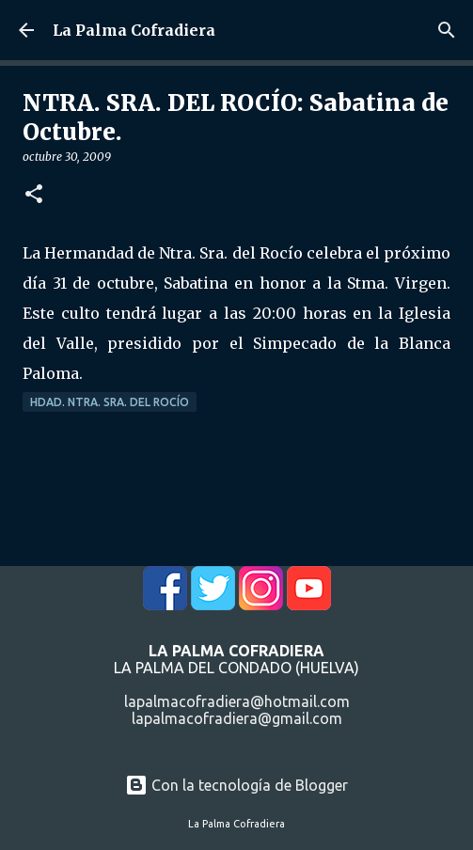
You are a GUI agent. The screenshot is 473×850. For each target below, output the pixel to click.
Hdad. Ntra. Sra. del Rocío (109, 402)
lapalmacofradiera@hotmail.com (237, 701)
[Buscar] (446, 30)
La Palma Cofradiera (134, 30)
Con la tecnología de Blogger (236, 785)
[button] (34, 195)
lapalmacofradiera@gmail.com (237, 718)
